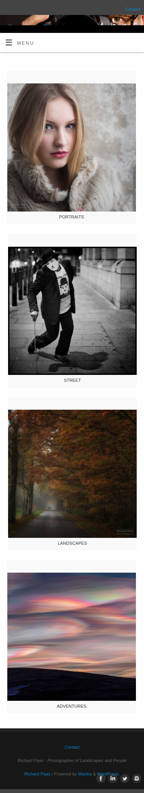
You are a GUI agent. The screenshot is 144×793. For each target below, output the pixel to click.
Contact (132, 9)
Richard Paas (37, 774)
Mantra (85, 774)
